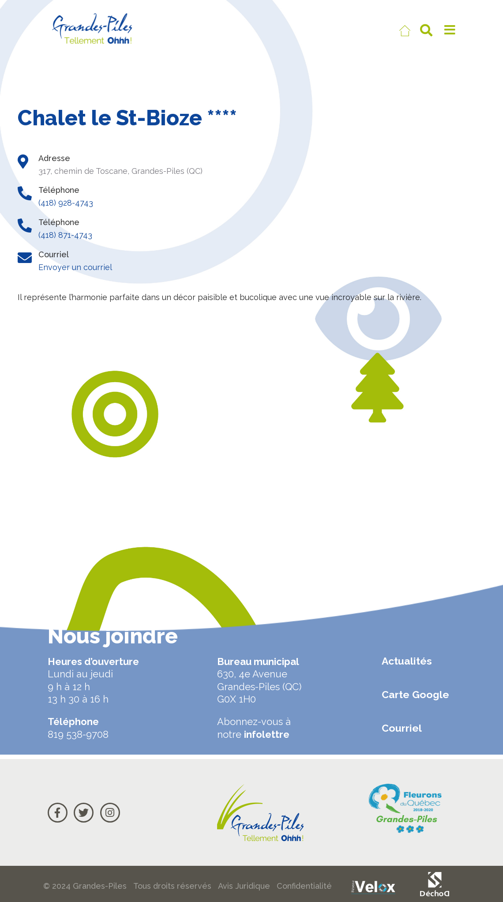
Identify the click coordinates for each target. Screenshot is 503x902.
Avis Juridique (244, 886)
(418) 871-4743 (65, 235)
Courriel (402, 728)
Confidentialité (304, 886)
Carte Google (415, 694)
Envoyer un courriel (75, 267)
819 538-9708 (78, 734)
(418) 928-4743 (65, 202)
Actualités (407, 661)
